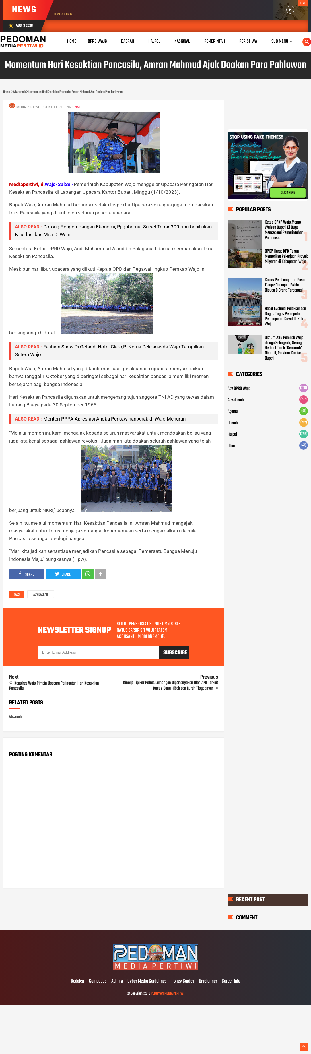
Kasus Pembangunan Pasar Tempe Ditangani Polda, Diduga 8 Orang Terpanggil (285, 285)
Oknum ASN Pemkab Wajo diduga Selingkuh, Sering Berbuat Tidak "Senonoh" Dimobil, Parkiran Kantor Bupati (284, 348)
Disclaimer (208, 981)
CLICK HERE (288, 193)
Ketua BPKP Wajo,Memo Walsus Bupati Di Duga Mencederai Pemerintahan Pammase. (284, 230)
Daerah (233, 423)
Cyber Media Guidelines (147, 981)
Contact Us (98, 981)
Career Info (231, 981)
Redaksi (77, 981)
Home (71, 41)
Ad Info (117, 981)
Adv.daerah (40, 595)
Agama (233, 411)
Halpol (232, 434)
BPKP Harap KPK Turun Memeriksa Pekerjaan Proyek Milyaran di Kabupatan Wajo (286, 257)
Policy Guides (182, 981)
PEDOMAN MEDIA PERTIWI (167, 993)
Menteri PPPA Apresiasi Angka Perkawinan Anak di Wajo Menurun (114, 419)
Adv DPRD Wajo (239, 388)
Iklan (231, 446)
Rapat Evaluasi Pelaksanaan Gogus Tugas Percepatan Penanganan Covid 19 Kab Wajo (285, 316)
